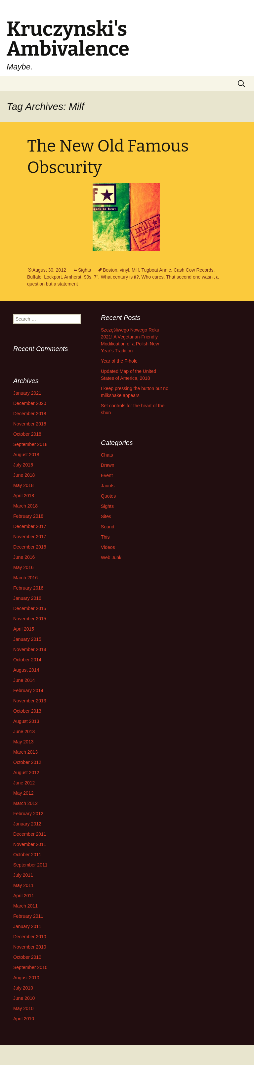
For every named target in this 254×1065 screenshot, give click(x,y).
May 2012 (23, 793)
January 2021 (27, 393)
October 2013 (27, 711)
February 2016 (28, 588)
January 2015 (27, 639)
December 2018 (29, 413)
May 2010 (23, 1008)
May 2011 (23, 885)
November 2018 (29, 423)
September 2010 (30, 967)
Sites (106, 516)
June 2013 (24, 731)
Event (107, 475)
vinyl (124, 270)
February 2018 (28, 516)
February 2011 (28, 916)
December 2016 (29, 547)
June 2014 (24, 680)
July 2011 (23, 875)
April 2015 (23, 629)
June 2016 (24, 557)
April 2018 (23, 495)
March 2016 (25, 577)
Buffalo (34, 277)
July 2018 (23, 464)
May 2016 (23, 567)
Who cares (153, 277)
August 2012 (26, 772)
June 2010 (24, 998)
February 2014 (28, 690)
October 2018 (27, 434)
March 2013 (25, 752)
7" (96, 277)
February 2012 (28, 813)
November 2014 (29, 649)
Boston (110, 270)
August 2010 (26, 977)
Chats (107, 455)
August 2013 (26, 721)
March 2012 (25, 803)
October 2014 (27, 659)
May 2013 (23, 741)
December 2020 (29, 403)
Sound (107, 526)
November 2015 (29, 618)
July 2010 (23, 988)
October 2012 (27, 762)
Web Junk (111, 557)
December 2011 (29, 834)
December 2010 (29, 936)
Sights (84, 270)
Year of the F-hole (119, 361)
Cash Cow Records (194, 270)
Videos (108, 547)
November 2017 (29, 536)
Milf (135, 270)
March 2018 (25, 506)
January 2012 (27, 823)
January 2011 (27, 926)
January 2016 (27, 598)
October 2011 (27, 854)
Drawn (107, 465)
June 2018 (24, 475)
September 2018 (30, 444)
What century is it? (120, 277)
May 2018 (23, 485)
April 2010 (23, 1018)
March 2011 (25, 906)
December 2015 (29, 608)
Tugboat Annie (156, 270)
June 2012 (24, 782)
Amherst (72, 277)
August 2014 (26, 670)
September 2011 (30, 864)
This (105, 537)
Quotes (108, 496)
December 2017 (29, 526)
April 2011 (23, 895)
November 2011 (29, 844)
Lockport (53, 277)
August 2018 (26, 454)
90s (88, 277)
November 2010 (29, 947)
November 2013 (29, 700)
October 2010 (27, 957)
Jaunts (107, 485)
